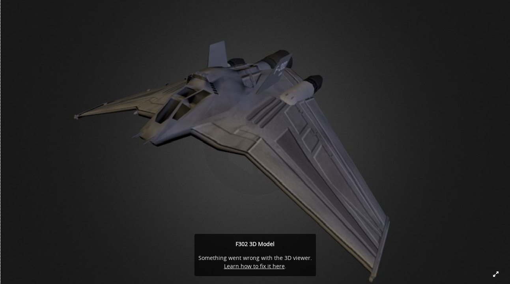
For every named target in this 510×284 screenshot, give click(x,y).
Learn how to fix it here (254, 266)
